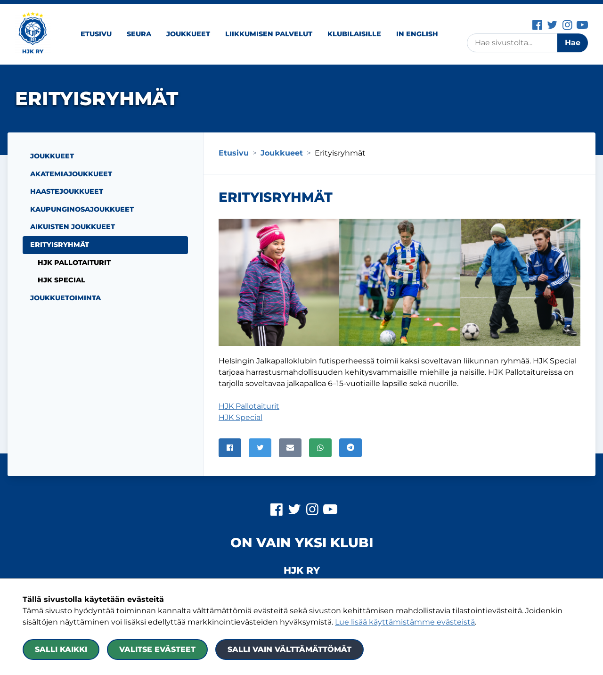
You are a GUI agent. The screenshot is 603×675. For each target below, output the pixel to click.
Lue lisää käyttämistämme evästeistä (405, 621)
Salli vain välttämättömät (289, 649)
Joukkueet (188, 34)
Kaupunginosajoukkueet (82, 209)
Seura (139, 34)
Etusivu (96, 34)
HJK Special (240, 417)
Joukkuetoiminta (65, 298)
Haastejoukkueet (66, 191)
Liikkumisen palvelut (268, 34)
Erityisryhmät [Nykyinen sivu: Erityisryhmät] (59, 244)
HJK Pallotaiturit (249, 406)
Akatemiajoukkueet (71, 174)
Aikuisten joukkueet (72, 226)
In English (417, 34)
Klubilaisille (354, 34)
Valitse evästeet (157, 649)
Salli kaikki (61, 649)
